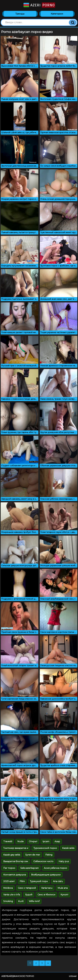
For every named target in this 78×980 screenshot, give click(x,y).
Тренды (19, 13)
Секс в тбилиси (46, 894)
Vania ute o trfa (11, 894)
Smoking (8, 901)
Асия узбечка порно (55, 868)
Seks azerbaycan (29, 868)
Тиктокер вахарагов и (15, 848)
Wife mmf (34, 901)
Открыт (33, 841)
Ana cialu (58, 881)
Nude (20, 841)
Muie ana (63, 888)
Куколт (64, 894)
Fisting (48, 854)
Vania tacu (46, 888)
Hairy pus (64, 861)
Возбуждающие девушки (46, 874)
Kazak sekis (68, 848)
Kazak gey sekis (11, 854)
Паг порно (9, 868)
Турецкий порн (39, 881)
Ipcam (45, 841)
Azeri (39, 5)
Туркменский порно (45, 848)
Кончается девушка (14, 874)
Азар (57, 841)
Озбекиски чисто (43, 861)
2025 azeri (8, 881)
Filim (22, 881)
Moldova (8, 888)
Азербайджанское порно (17, 976)
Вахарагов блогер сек (15, 861)
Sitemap (73, 976)
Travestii (7, 841)
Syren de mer (32, 854)
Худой (28, 894)
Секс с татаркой (27, 888)
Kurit (21, 901)
